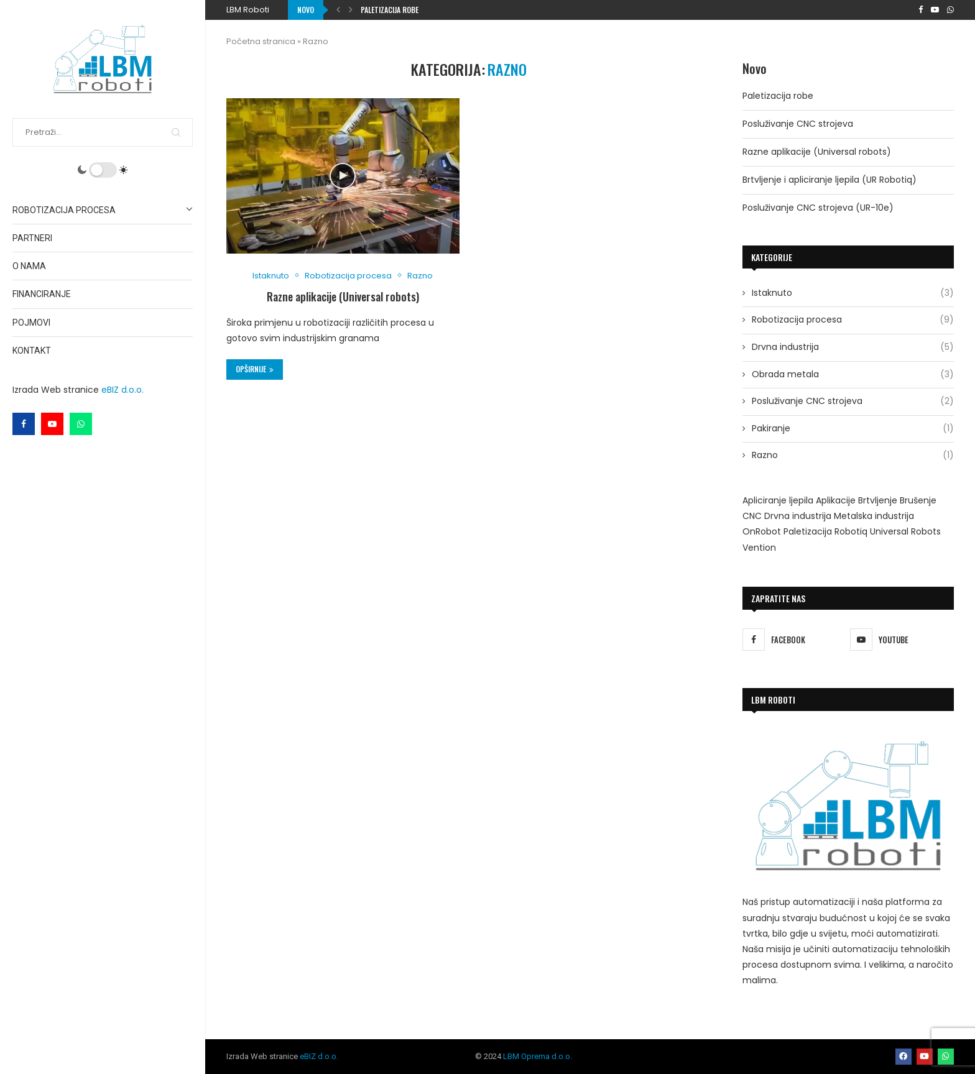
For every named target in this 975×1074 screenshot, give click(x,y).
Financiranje (41, 294)
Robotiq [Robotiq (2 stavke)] (850, 531)
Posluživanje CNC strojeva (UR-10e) (818, 207)
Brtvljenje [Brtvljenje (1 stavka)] (877, 500)
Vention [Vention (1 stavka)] (759, 547)
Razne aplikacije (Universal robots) (343, 296)
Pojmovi (31, 323)
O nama (29, 266)
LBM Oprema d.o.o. (537, 1056)
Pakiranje (853, 429)
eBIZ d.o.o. (122, 389)
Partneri (32, 238)
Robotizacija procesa (102, 210)
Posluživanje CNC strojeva (797, 123)
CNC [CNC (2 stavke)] (752, 516)
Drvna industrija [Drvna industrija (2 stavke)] (797, 516)
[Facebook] (23, 424)
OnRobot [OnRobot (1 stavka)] (761, 531)
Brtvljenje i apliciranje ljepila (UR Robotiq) (829, 179)
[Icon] (343, 176)
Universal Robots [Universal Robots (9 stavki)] (905, 531)
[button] (338, 10)
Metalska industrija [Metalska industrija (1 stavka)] (874, 516)
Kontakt (31, 351)
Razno (853, 455)
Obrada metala (853, 375)
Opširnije (255, 369)
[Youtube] (52, 424)
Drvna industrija (853, 347)
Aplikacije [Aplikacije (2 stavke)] (836, 500)
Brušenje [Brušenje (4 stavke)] (918, 500)
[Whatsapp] (81, 424)
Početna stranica (260, 41)
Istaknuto (853, 293)
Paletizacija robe (389, 9)
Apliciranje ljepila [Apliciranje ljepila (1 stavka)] (777, 500)
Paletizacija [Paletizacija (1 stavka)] (807, 531)
